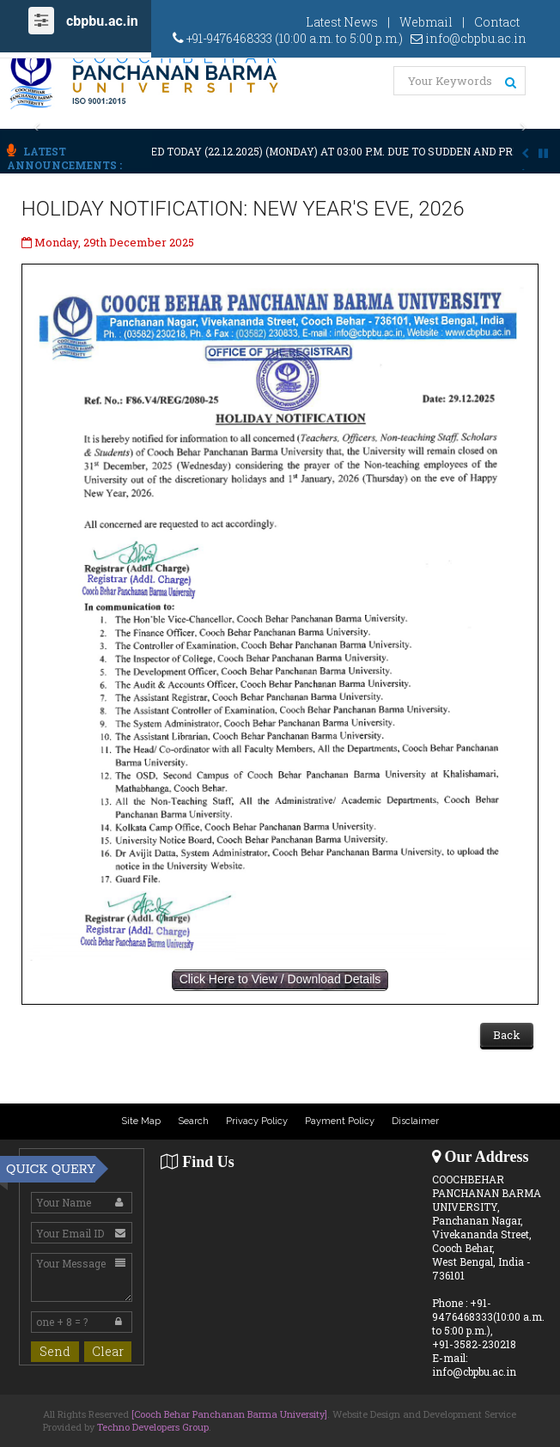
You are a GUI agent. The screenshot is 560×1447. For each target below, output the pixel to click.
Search (193, 1121)
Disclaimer (415, 1121)
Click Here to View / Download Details (280, 979)
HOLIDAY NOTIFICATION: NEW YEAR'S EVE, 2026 (243, 209)
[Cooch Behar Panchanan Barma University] (229, 1413)
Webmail (426, 22)
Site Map (141, 1121)
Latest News (342, 22)
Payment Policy (339, 1121)
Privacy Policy (257, 1121)
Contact (497, 22)
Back (506, 1035)
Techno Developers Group (153, 1426)
